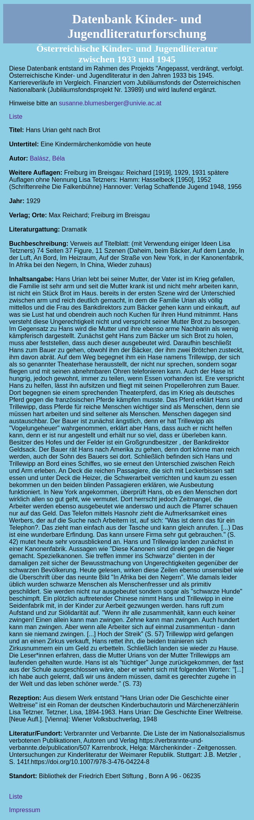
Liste (15, 116)
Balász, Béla (47, 158)
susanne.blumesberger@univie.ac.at (110, 103)
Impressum (24, 810)
